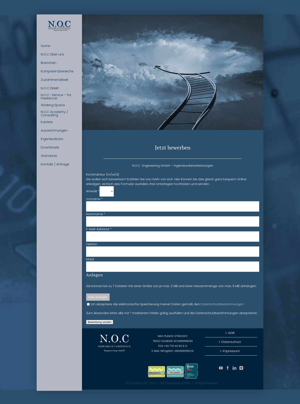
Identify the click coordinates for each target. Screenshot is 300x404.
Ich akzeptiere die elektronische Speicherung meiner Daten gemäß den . (165, 304)
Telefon (91, 244)
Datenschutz (231, 342)
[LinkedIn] (234, 368)
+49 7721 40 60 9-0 (175, 346)
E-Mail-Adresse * (98, 229)
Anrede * (93, 191)
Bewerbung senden (99, 322)
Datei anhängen (98, 297)
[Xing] (241, 368)
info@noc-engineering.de (177, 351)
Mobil (90, 259)
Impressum (231, 351)
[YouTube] (221, 368)
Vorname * (94, 199)
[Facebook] (228, 368)
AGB (231, 333)
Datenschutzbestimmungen (222, 304)
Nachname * (95, 214)
